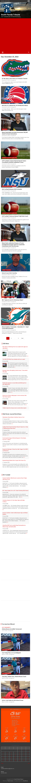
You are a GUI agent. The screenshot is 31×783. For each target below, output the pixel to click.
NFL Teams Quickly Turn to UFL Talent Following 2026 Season (15, 490)
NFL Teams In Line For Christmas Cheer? (12, 300)
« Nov (2, 763)
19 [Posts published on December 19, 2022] (7, 757)
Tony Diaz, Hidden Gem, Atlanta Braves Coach (14, 676)
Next (22, 338)
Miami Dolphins (5, 323)
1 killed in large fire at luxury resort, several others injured (14, 408)
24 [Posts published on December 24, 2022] (27, 757)
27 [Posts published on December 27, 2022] (11, 760)
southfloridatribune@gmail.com (7, 768)
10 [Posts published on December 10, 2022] (27, 752)
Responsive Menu (28, 1)
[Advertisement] (15, 34)
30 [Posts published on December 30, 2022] (23, 760)
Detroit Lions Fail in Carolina (9, 273)
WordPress (25, 780)
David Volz (4, 129)
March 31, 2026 (5, 654)
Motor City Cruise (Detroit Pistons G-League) (12, 102)
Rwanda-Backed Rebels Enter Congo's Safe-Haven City (14, 460)
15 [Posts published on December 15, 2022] (19, 755)
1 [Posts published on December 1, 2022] (19, 750)
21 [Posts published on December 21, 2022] (15, 757)
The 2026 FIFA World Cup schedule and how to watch (14, 359)
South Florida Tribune (10, 14)
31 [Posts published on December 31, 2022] (27, 760)
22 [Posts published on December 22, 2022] (19, 757)
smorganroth (13, 80)
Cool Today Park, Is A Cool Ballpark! (11, 652)
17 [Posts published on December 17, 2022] (27, 755)
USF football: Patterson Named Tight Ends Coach (15, 216)
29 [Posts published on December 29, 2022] (19, 760)
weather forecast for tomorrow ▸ (15, 741)
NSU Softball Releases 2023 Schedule (12, 189)
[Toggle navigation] (2, 52)
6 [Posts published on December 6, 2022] (11, 752)
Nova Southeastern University (9, 186)
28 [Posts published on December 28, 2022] (15, 760)
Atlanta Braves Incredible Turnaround (12, 629)
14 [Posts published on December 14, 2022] (15, 755)
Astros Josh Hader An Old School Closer (12, 700)
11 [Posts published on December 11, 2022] (3, 755)
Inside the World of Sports (8, 296)
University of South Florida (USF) (9, 157)
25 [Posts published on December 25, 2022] (3, 760)
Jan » (29, 763)
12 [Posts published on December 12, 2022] (7, 755)
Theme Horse (10, 780)
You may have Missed (8, 624)
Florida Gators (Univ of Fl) (8, 75)
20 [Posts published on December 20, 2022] (11, 757)
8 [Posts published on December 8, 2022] (19, 752)
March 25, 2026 (5, 678)
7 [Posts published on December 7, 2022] (15, 752)
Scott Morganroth (6, 627)
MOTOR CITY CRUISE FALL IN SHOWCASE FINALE (15, 105)
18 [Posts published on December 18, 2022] (3, 757)
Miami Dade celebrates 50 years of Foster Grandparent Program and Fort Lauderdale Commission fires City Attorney (13, 244)
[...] (27, 356)
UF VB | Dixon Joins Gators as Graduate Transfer (14, 78)
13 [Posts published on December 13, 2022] (11, 755)
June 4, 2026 (4, 630)
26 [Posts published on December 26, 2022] (7, 760)
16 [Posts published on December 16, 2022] (23, 755)
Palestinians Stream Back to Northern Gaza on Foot (13, 417)
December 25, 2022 (6, 80)
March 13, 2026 (5, 701)
